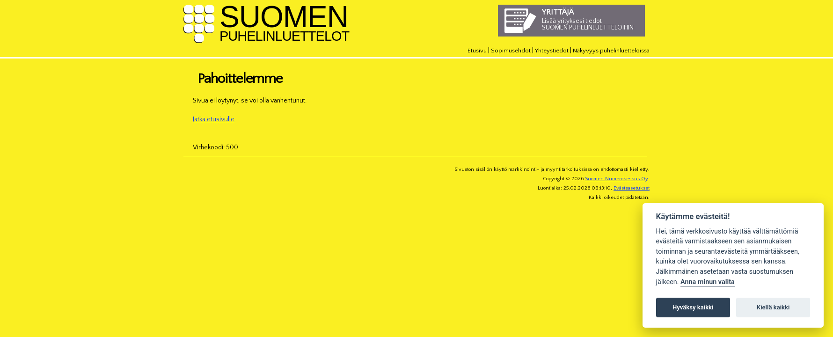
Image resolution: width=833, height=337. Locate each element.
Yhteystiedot (552, 50)
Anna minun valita (707, 282)
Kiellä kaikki (773, 307)
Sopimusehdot (511, 50)
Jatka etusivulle (213, 119)
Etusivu (477, 50)
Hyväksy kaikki (692, 307)
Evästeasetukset (632, 188)
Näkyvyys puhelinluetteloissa (611, 50)
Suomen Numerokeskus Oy (616, 179)
